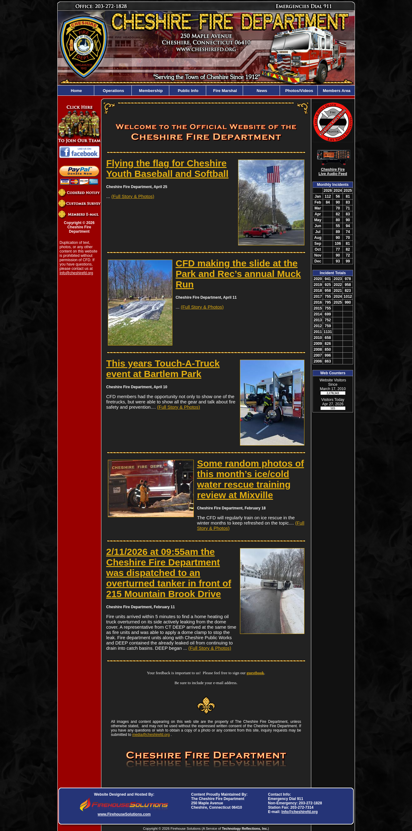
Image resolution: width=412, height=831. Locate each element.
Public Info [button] (187, 90)
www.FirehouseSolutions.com (124, 814)
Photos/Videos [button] (298, 90)
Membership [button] (150, 90)
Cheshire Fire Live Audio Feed (332, 171)
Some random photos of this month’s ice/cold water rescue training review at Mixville (250, 479)
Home (76, 90)
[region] (206, 90)
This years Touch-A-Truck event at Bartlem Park (163, 368)
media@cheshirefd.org (151, 734)
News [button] (261, 90)
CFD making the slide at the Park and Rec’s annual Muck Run (238, 273)
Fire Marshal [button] (224, 90)
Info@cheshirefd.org (76, 273)
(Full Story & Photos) (132, 196)
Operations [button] (113, 90)
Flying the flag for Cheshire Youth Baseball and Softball (167, 168)
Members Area (336, 90)
